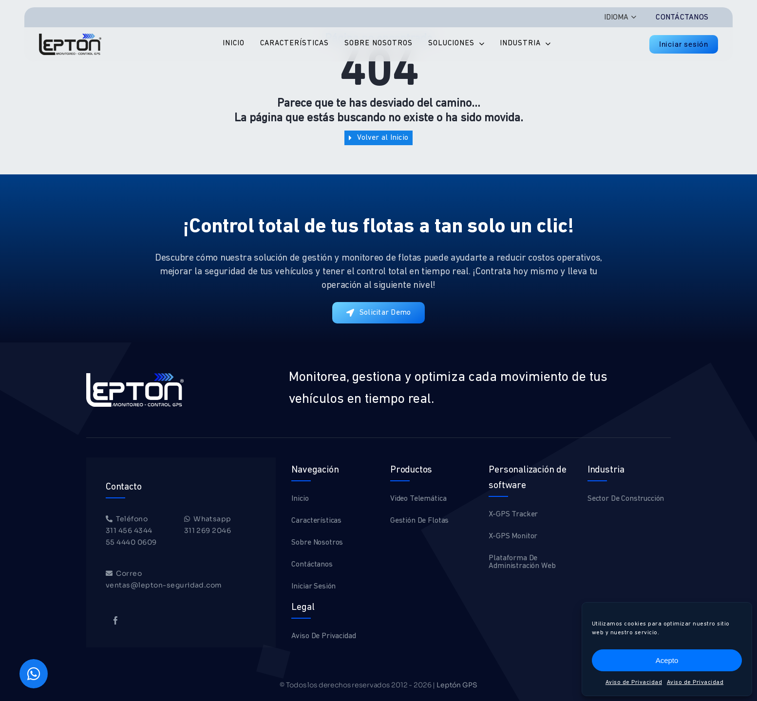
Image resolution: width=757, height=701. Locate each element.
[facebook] (116, 620)
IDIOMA (616, 17)
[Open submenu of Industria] (545, 44)
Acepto (667, 660)
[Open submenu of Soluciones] (479, 44)
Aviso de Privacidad (634, 682)
